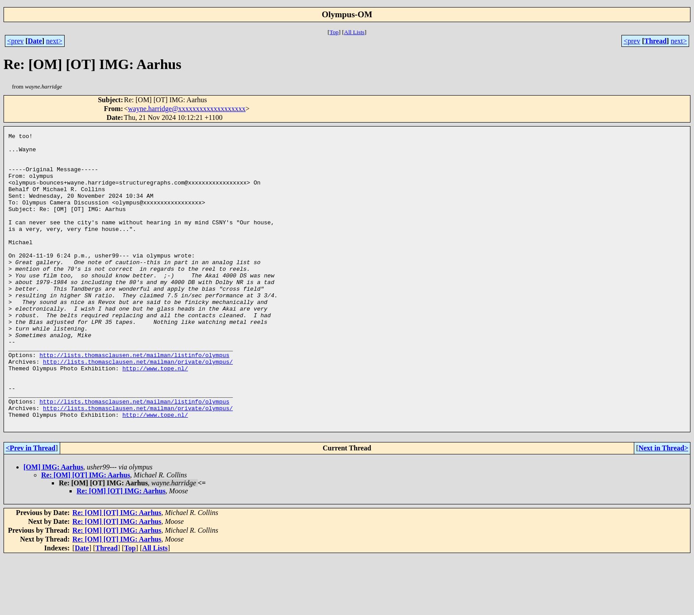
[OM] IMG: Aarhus (53, 525)
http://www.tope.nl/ (155, 416)
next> (54, 41)
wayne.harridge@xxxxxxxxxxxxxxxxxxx (187, 108)
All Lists (354, 32)
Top (334, 32)
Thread (655, 41)
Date (35, 41)
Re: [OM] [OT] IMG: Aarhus (85, 533)
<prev (15, 41)
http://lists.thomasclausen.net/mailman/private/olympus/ (138, 408)
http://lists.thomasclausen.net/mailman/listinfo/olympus (134, 400)
